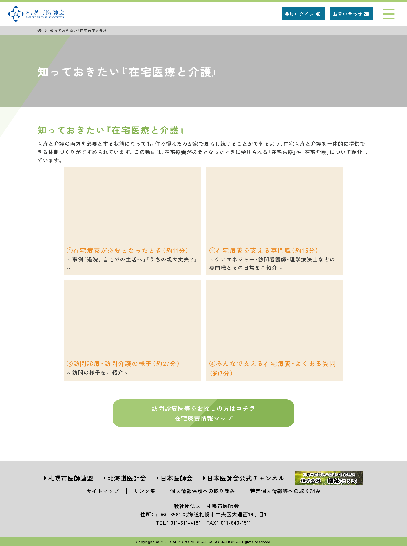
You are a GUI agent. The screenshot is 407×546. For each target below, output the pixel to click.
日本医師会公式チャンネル (246, 477)
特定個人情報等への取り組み (285, 491)
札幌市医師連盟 (70, 477)
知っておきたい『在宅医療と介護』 (79, 30)
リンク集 (144, 491)
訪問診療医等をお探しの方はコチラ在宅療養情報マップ (203, 413)
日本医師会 (176, 477)
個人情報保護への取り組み (202, 491)
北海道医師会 (126, 477)
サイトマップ (102, 491)
